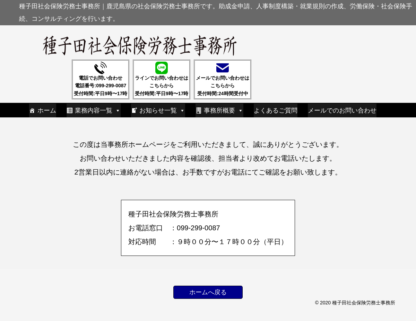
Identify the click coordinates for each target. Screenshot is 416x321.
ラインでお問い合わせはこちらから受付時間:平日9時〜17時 (161, 79)
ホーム (46, 110)
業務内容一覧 (98, 110)
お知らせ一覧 (162, 110)
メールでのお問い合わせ (342, 110)
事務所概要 (223, 110)
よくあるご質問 (275, 110)
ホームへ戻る (208, 292)
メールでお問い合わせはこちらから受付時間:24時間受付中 (222, 79)
